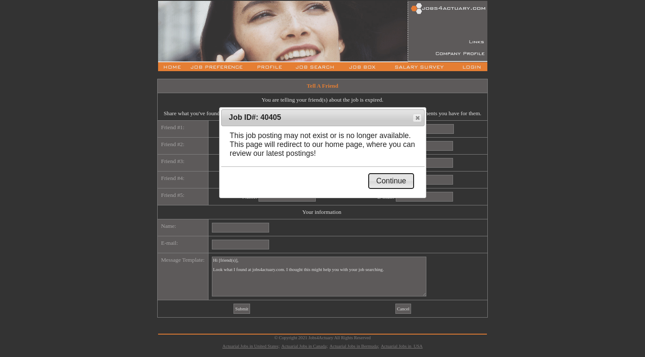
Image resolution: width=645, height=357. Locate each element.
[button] (417, 117)
